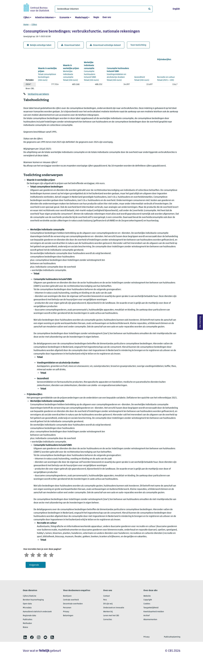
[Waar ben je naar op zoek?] (103, 9)
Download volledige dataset (105, 45)
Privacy (66, 612)
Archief (146, 616)
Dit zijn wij (108, 604)
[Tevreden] (45, 554)
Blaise (25, 627)
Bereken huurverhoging (33, 600)
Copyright (147, 600)
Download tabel (70, 45)
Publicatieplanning (172, 637)
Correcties (107, 620)
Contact (106, 596)
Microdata (27, 608)
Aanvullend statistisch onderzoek (37, 612)
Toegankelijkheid (150, 608)
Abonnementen (150, 620)
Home (26, 25)
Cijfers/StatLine (29, 596)
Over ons (106, 17)
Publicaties (27, 620)
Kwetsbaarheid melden (153, 612)
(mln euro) (48, 74)
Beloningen (68, 616)
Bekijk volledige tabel (39, 45)
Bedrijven (67, 596)
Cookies (146, 604)
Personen (67, 608)
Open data (27, 604)
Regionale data (29, 616)
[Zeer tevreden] (51, 554)
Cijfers (26, 17)
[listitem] (25, 637)
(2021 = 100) (167, 69)
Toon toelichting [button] (138, 45)
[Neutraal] (39, 554)
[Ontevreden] (33, 554)
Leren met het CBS (111, 616)
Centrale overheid (71, 600)
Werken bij (108, 612)
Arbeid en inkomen (44, 17)
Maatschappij (81, 17)
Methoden (27, 623)
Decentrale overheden (73, 604)
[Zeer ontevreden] (26, 554)
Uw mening (200, 322)
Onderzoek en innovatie (113, 608)
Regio (96, 17)
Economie (64, 17)
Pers (105, 600)
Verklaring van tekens (38, 94)
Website (147, 596)
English (176, 9)
